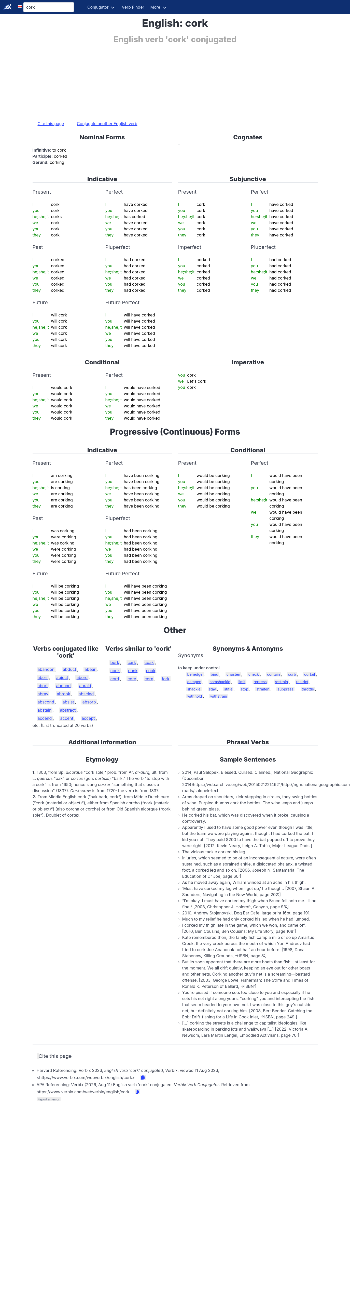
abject (62, 677)
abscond (46, 701)
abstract (68, 710)
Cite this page (51, 123)
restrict (302, 682)
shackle (194, 689)
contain (273, 674)
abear (90, 669)
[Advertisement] (151, 79)
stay (212, 689)
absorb (89, 701)
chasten (233, 674)
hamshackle (219, 682)
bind (214, 674)
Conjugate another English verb (107, 123)
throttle (308, 689)
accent (66, 718)
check (253, 674)
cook (150, 670)
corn (149, 678)
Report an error (49, 1099)
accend (45, 718)
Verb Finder (133, 7)
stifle (228, 689)
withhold (194, 696)
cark (132, 662)
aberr (43, 677)
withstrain (218, 696)
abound (63, 685)
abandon (46, 669)
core (132, 678)
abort (43, 685)
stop (244, 689)
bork (114, 662)
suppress (285, 689)
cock (115, 670)
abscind (86, 693)
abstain (45, 710)
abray (43, 693)
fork (165, 678)
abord (82, 677)
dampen (194, 682)
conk (132, 670)
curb (292, 674)
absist (68, 701)
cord (114, 678)
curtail (309, 674)
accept (88, 718)
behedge (195, 674)
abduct (69, 669)
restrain (281, 682)
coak (149, 662)
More (155, 7)
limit (242, 682)
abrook (63, 693)
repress (260, 682)
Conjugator (98, 7)
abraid (85, 685)
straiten (262, 689)
